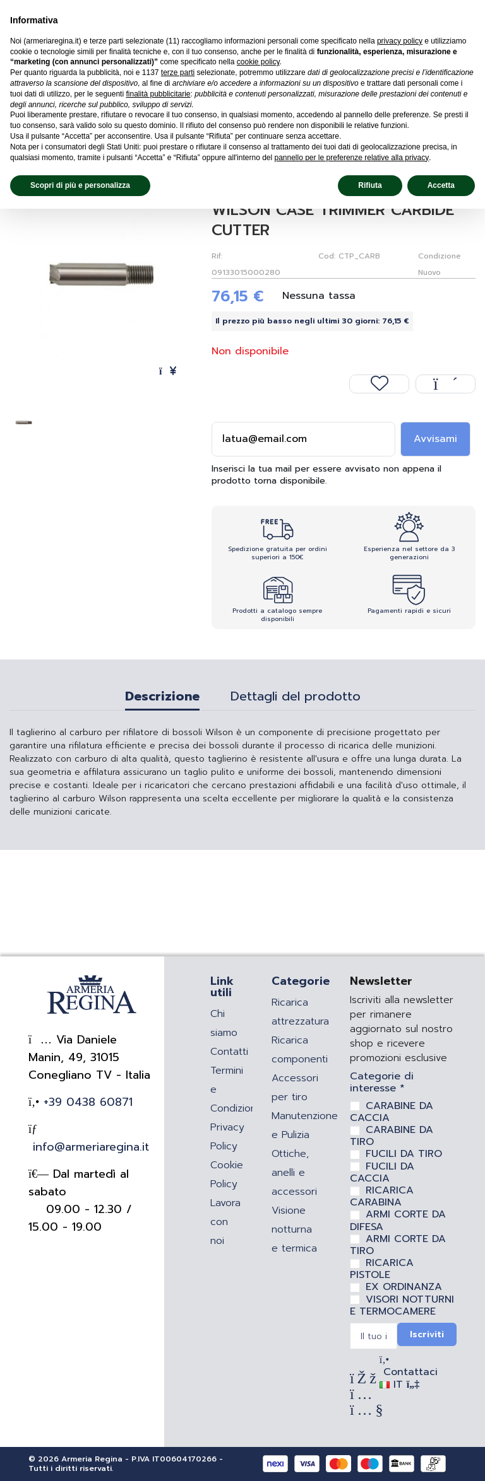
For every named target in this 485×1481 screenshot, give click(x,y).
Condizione (439, 256)
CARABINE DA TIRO (391, 1135)
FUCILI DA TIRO (404, 1153)
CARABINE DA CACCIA (391, 1111)
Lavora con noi (225, 1221)
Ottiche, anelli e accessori (294, 1172)
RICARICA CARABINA (382, 1196)
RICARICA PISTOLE (382, 1268)
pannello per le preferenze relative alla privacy (351, 157)
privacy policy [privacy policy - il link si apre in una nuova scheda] (399, 41)
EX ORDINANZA (404, 1286)
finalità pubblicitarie (158, 94)
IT (399, 1384)
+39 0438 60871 (86, 1102)
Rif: (217, 256)
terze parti (178, 72)
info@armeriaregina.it (88, 1147)
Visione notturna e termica (294, 1229)
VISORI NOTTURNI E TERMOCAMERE (402, 1305)
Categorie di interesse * (382, 1083)
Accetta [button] (441, 185)
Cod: (326, 256)
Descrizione (162, 698)
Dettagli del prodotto (296, 698)
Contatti (229, 1051)
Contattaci (409, 1371)
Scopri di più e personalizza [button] (80, 185)
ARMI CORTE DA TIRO (398, 1244)
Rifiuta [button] (369, 185)
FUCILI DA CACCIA (382, 1172)
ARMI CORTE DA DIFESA (398, 1220)
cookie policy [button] (258, 61)
